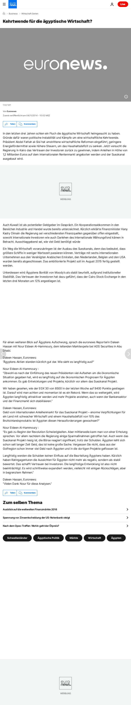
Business (13, 14)
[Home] (4, 13)
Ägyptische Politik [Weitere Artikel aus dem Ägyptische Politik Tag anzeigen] (48, 537)
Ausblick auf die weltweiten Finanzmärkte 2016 (30, 509)
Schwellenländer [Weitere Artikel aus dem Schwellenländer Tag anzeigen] (17, 537)
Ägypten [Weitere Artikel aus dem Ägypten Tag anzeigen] (116, 537)
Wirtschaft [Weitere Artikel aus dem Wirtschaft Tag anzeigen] (94, 537)
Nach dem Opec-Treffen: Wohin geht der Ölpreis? (31, 525)
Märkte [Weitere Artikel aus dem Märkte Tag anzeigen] (74, 537)
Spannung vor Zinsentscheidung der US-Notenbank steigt (36, 517)
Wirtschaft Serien (29, 14)
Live (122, 4)
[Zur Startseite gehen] (12, 4)
